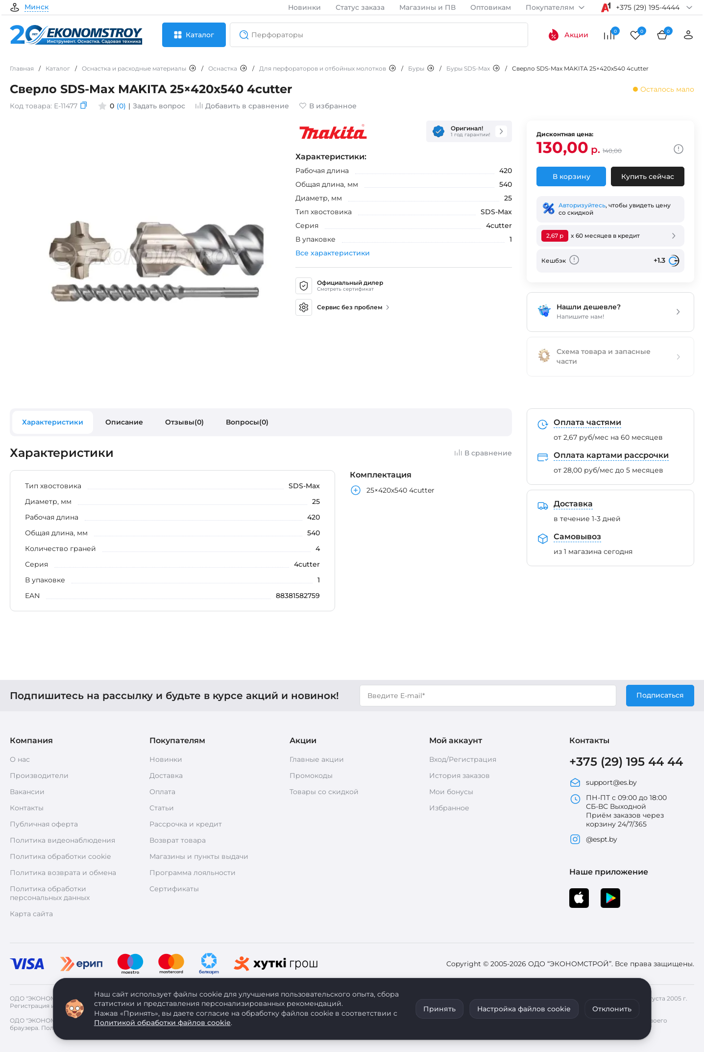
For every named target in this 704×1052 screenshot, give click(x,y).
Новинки (304, 7)
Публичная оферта (44, 824)
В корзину (571, 176)
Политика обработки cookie (60, 856)
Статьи (161, 807)
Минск (36, 7)
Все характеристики (332, 253)
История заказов (459, 775)
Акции (568, 35)
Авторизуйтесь (582, 205)
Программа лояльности (192, 872)
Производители (39, 775)
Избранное (449, 807)
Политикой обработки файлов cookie (162, 1022)
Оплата (162, 791)
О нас (20, 759)
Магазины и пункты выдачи (198, 856)
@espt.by (593, 839)
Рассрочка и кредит (185, 824)
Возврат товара (177, 840)
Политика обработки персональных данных (50, 893)
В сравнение (483, 453)
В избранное (328, 105)
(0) (121, 105)
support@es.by (603, 782)
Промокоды (311, 775)
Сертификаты (174, 888)
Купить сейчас (647, 176)
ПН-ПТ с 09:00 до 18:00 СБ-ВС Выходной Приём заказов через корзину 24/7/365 (618, 810)
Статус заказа (360, 7)
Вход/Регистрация (462, 759)
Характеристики (52, 422)
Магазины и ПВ (427, 7)
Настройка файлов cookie (524, 1008)
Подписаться (660, 695)
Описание (124, 422)
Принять (439, 1008)
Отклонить (611, 1008)
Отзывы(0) (184, 422)
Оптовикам (490, 7)
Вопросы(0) (247, 422)
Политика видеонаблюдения (62, 840)
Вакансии (27, 791)
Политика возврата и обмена (63, 872)
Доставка (166, 775)
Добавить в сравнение (242, 105)
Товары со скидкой (324, 791)
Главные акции (317, 759)
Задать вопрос (159, 105)
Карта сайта (31, 913)
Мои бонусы (451, 791)
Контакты (27, 807)
